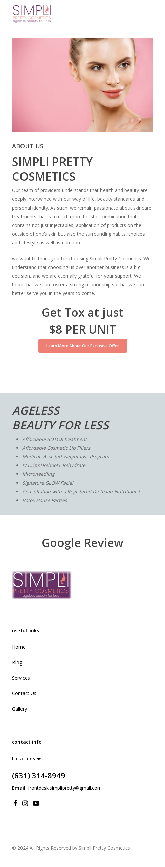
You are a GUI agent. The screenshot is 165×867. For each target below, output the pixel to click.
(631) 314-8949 (38, 775)
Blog (17, 662)
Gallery (19, 708)
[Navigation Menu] (149, 14)
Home (19, 647)
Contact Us (24, 693)
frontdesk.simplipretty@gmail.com (65, 788)
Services (21, 678)
